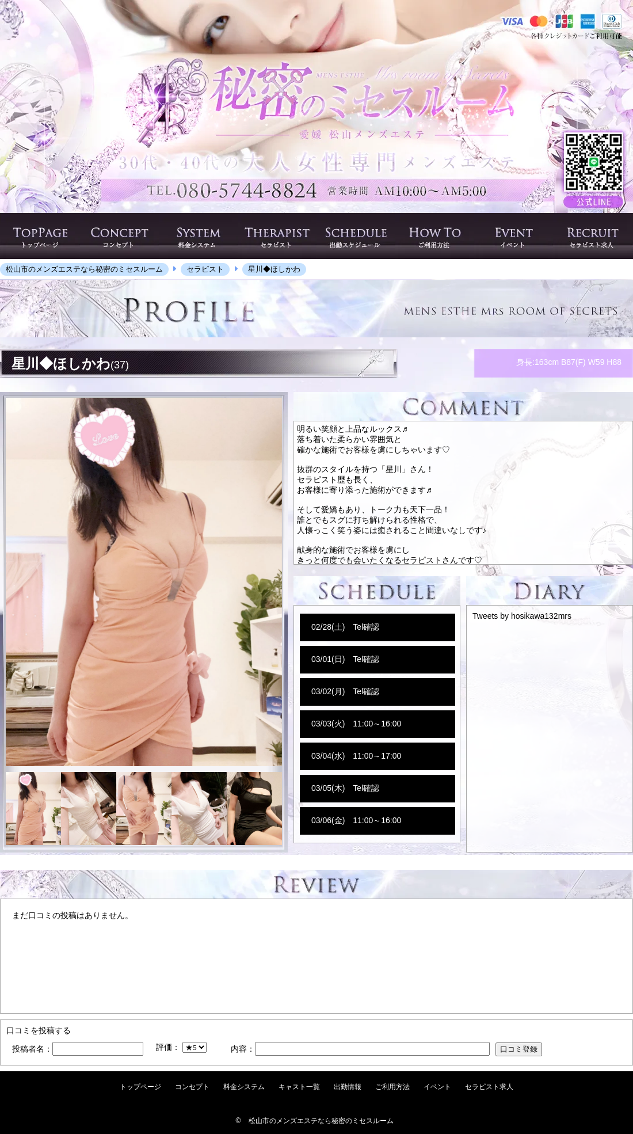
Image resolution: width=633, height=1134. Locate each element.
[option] (144, 582)
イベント (437, 1087)
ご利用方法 (392, 1087)
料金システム (244, 1087)
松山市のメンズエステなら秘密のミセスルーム (321, 1121)
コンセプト (192, 1087)
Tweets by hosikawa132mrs (521, 616)
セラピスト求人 (489, 1087)
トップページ (140, 1087)
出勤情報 (347, 1087)
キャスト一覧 (299, 1087)
